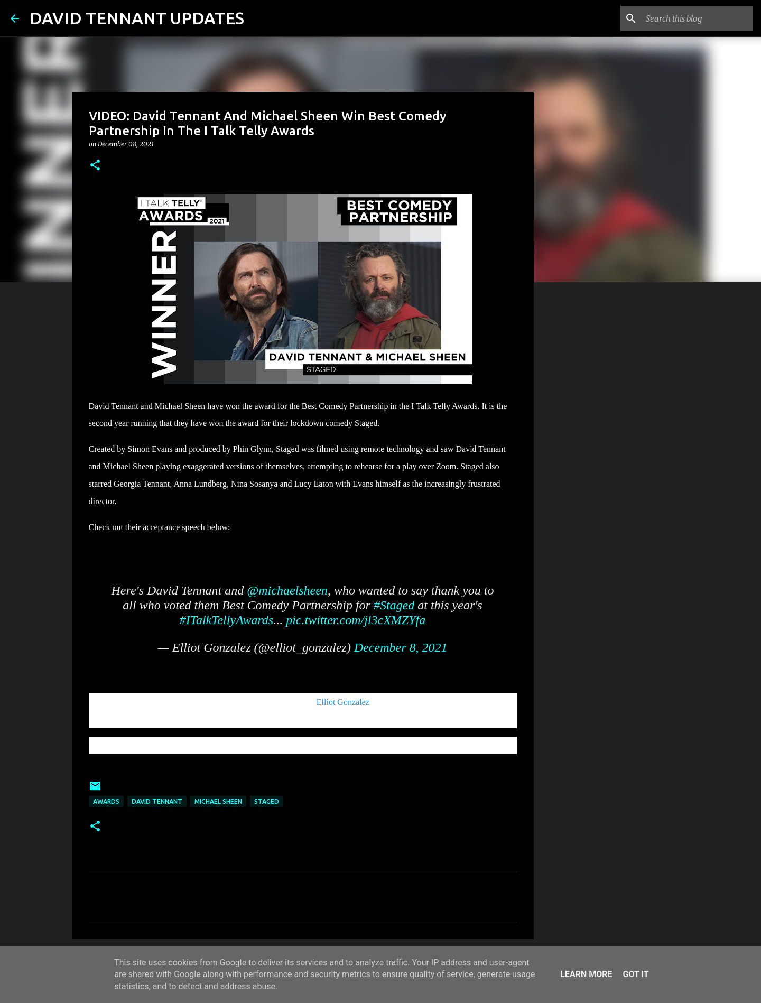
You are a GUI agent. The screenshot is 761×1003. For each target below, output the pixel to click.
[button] (95, 166)
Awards (106, 801)
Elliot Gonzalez (343, 702)
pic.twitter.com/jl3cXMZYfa (355, 620)
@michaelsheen (287, 590)
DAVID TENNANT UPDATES (137, 17)
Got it (635, 974)
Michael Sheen (218, 801)
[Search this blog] (697, 18)
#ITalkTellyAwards (226, 620)
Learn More (586, 974)
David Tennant (157, 801)
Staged (266, 801)
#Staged (394, 605)
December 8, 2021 (401, 647)
